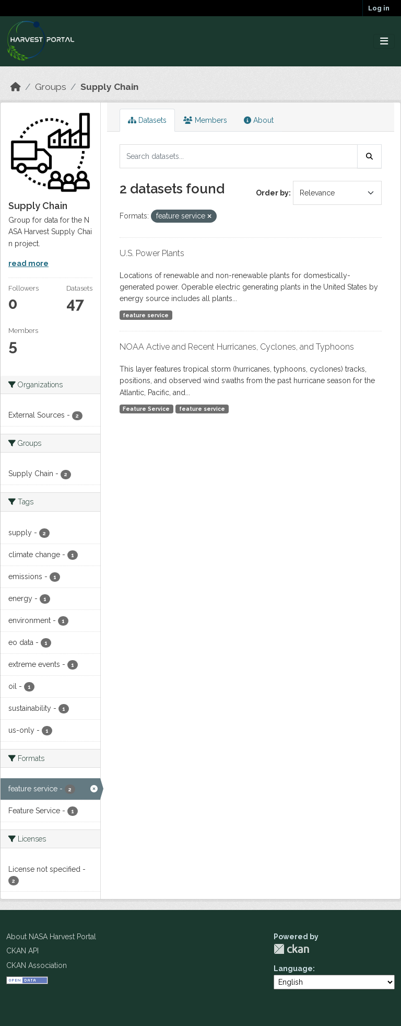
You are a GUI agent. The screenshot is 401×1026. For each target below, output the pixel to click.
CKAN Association (36, 965)
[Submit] (369, 156)
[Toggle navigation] (384, 41)
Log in (379, 8)
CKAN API (22, 951)
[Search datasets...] (239, 156)
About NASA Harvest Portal (51, 936)
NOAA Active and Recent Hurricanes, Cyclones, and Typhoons (237, 347)
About (259, 120)
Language (293, 968)
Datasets (147, 120)
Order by (272, 193)
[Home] (15, 87)
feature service (146, 315)
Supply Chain (109, 87)
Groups (50, 87)
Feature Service (146, 409)
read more (28, 263)
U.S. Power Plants (152, 253)
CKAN (291, 948)
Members (205, 120)
